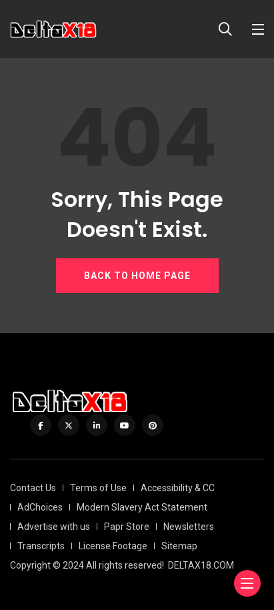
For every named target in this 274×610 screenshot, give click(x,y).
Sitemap (179, 546)
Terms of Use (98, 488)
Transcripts (41, 546)
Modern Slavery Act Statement (142, 507)
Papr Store (126, 526)
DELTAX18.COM (201, 565)
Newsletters (188, 526)
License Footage (113, 546)
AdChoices (40, 507)
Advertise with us (53, 526)
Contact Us (33, 488)
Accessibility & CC (178, 488)
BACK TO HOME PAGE (137, 275)
